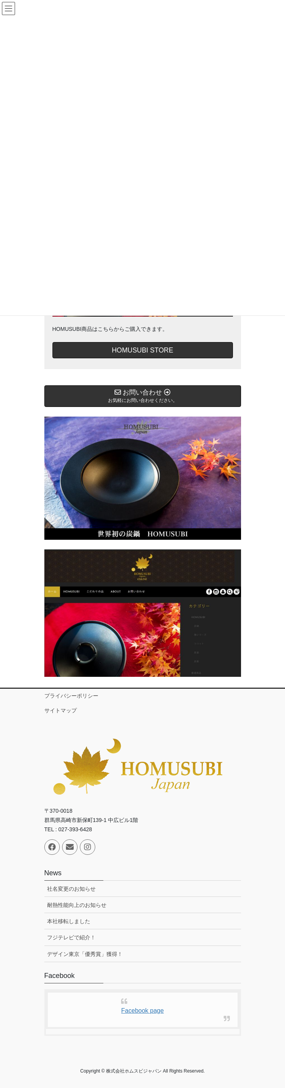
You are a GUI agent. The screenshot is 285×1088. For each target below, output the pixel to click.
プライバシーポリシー (71, 696)
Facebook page (142, 1010)
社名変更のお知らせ (71, 889)
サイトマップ (60, 710)
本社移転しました (68, 921)
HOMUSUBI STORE (142, 350)
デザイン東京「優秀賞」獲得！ (85, 954)
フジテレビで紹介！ (71, 937)
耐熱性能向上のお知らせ (76, 905)
